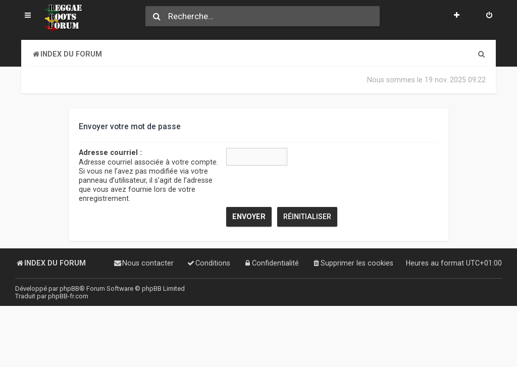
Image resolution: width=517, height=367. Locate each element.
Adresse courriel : (110, 152)
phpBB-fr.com (68, 296)
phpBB (69, 288)
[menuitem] (489, 16)
